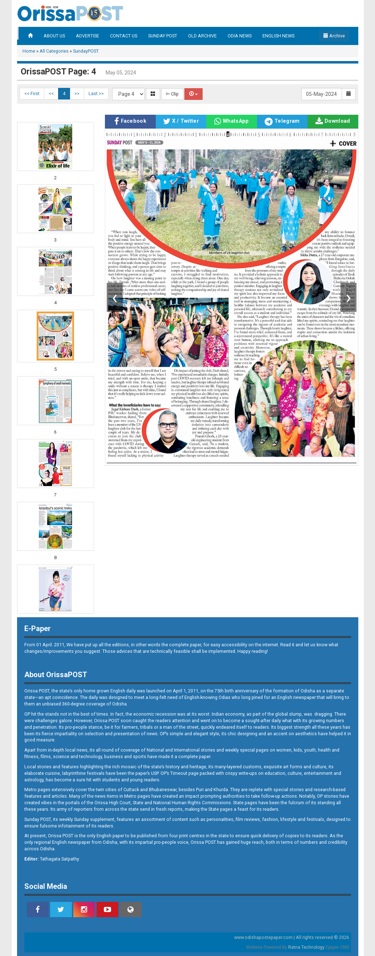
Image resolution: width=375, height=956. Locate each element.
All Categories (54, 51)
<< (51, 93)
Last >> (96, 93)
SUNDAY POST (162, 35)
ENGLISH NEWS (278, 35)
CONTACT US (123, 35)
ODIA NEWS (240, 35)
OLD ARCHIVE (202, 35)
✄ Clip (172, 94)
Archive (334, 35)
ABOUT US (54, 35)
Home (29, 51)
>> (77, 93)
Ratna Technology (306, 947)
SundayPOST (86, 51)
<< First (32, 93)
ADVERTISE (87, 35)
